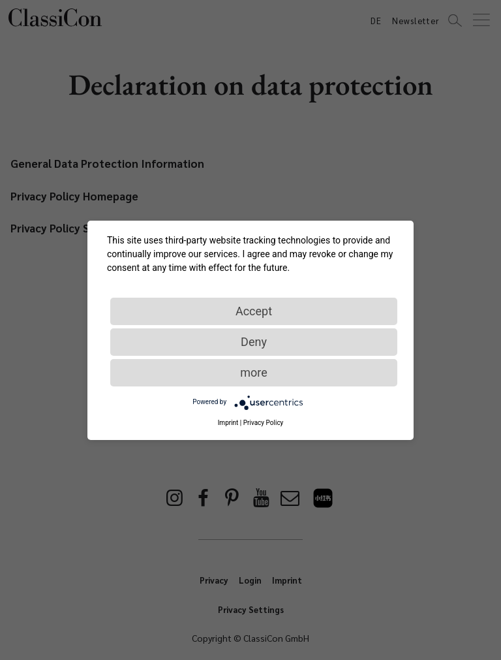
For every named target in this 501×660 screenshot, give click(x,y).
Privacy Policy (263, 422)
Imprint (228, 422)
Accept (253, 311)
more (253, 372)
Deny (254, 342)
